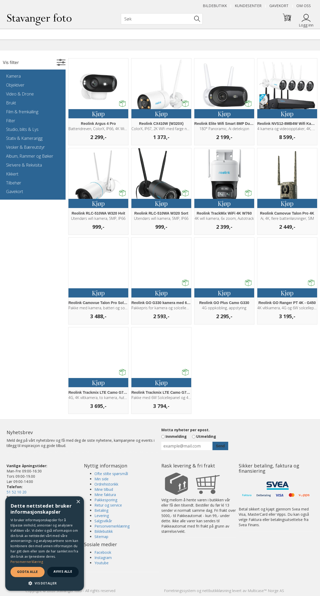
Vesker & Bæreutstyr (25, 147)
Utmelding (206, 436)
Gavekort (279, 5)
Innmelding (176, 436)
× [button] (78, 502)
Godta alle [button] (27, 572)
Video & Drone (20, 94)
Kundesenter (248, 5)
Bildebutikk (215, 5)
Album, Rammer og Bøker (29, 156)
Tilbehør (13, 183)
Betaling (101, 510)
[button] (44, 583)
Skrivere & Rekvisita (24, 165)
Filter (10, 121)
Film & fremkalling (22, 112)
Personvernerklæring (112, 526)
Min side (101, 478)
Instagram (103, 557)
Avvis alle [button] (63, 571)
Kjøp (98, 113)
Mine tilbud (103, 489)
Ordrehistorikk (106, 484)
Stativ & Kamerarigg (24, 138)
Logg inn (306, 25)
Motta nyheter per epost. (185, 429)
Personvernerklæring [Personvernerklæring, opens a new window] (26, 562)
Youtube (101, 562)
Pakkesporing (105, 499)
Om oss (303, 5)
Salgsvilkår (103, 520)
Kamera (13, 76)
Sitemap (101, 536)
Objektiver (15, 85)
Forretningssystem (180, 590)
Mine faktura (105, 494)
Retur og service (108, 505)
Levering (101, 515)
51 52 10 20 (16, 491)
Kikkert (12, 174)
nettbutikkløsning (216, 590)
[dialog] (44, 543)
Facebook (102, 552)
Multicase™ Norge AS (266, 590)
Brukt (11, 103)
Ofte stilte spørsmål (111, 473)
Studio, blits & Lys (22, 129)
